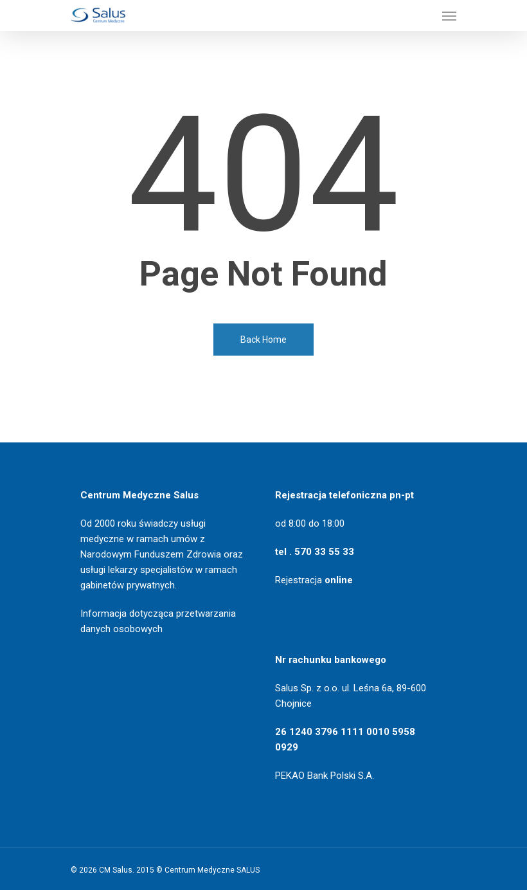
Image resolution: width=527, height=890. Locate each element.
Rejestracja (314, 580)
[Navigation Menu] (449, 15)
